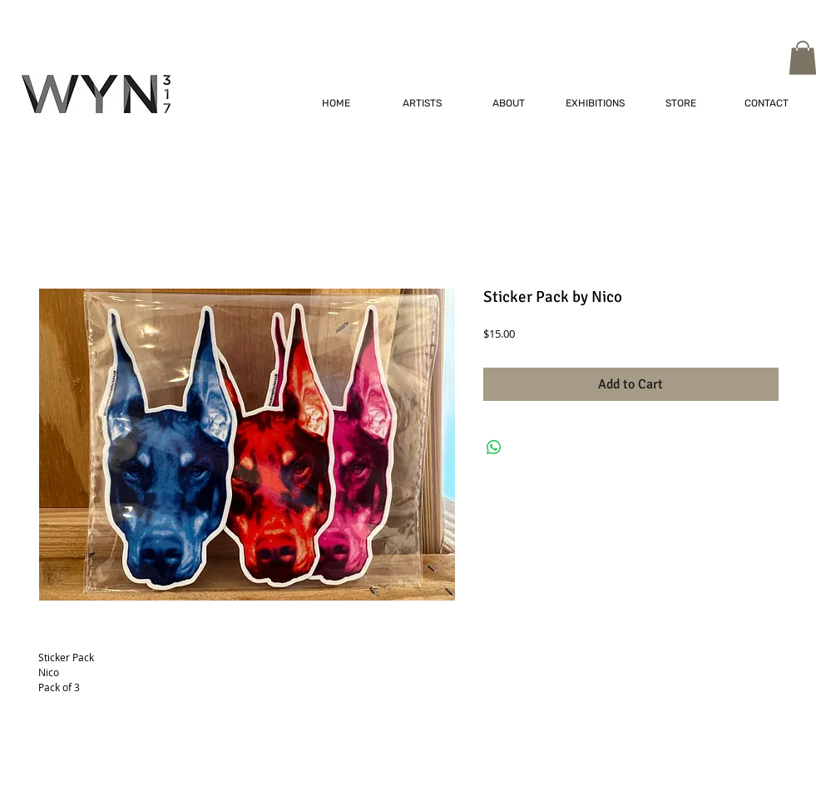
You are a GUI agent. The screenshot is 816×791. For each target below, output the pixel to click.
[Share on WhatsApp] (494, 447)
